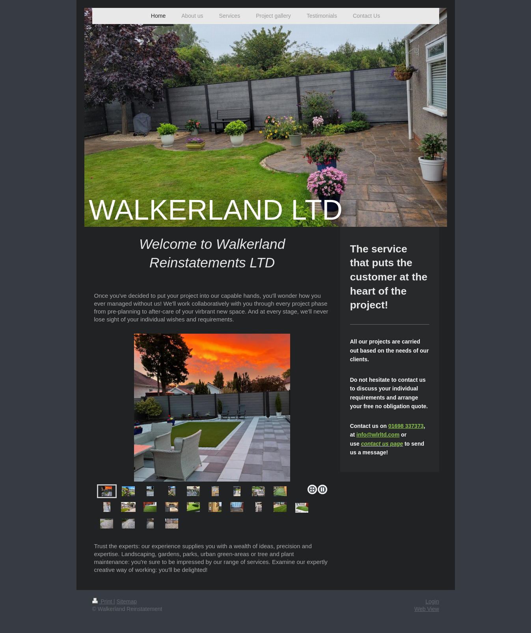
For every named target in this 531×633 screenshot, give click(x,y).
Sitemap (127, 601)
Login (432, 601)
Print (103, 601)
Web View (426, 609)
